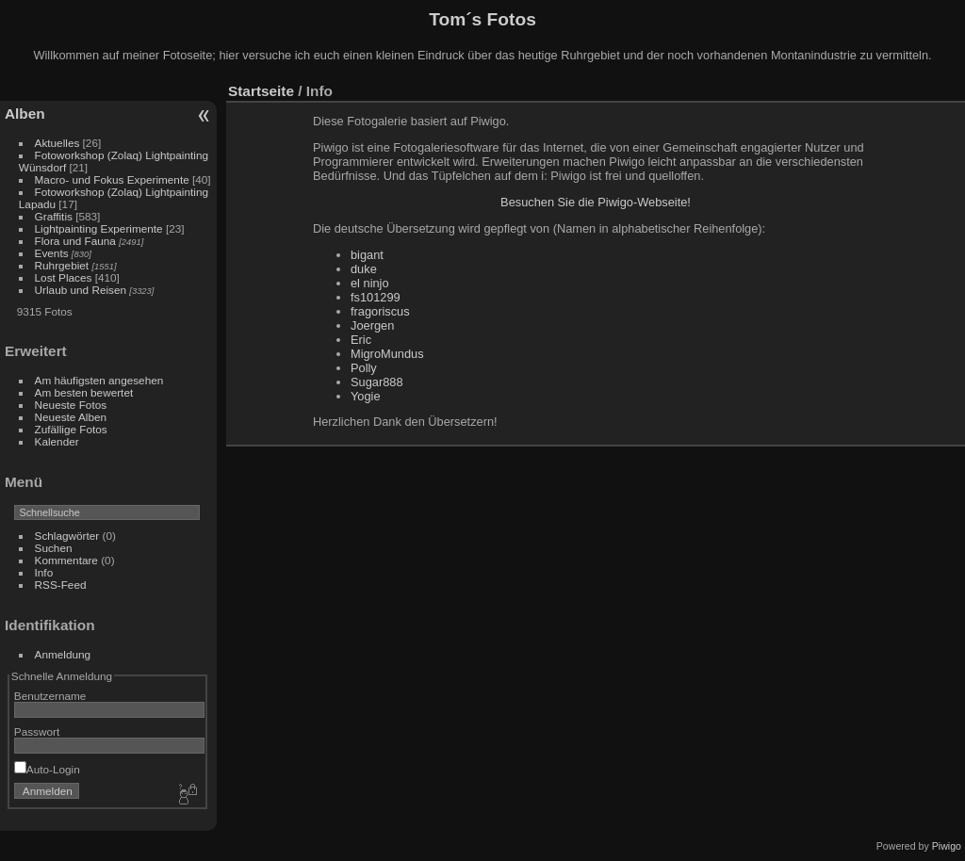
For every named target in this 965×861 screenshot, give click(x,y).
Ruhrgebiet (62, 265)
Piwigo (946, 846)
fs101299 (376, 297)
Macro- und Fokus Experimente (112, 179)
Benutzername (50, 696)
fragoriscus (380, 311)
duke (364, 269)
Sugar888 (377, 382)
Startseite (261, 91)
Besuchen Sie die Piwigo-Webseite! (595, 202)
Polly (364, 368)
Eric (361, 340)
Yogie (366, 396)
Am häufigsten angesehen (99, 380)
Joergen (372, 325)
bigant (367, 255)
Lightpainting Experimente (99, 228)
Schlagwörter (67, 535)
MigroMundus (387, 354)
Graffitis (54, 216)
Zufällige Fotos (71, 429)
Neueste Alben (71, 417)
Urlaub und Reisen (80, 290)
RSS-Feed (61, 584)
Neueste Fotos (71, 404)
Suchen (54, 548)
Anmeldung (63, 654)
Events (52, 253)
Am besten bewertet (84, 392)
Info (44, 572)
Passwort (36, 731)
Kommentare (66, 560)
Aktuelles (57, 143)
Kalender (57, 441)
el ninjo (370, 283)
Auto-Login (47, 769)
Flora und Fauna (75, 241)
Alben (25, 114)
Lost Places (65, 277)
